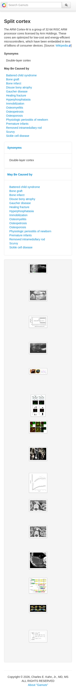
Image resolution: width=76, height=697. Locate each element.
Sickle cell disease (17, 135)
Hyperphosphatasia (18, 99)
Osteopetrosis (15, 111)
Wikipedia (63, 45)
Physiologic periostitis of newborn (27, 119)
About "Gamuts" (38, 685)
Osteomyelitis (14, 107)
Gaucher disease (17, 91)
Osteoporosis (14, 115)
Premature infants (17, 123)
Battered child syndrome (21, 75)
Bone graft (12, 79)
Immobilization (15, 103)
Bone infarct (13, 83)
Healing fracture (16, 95)
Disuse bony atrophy (19, 87)
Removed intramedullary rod (24, 127)
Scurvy (10, 131)
